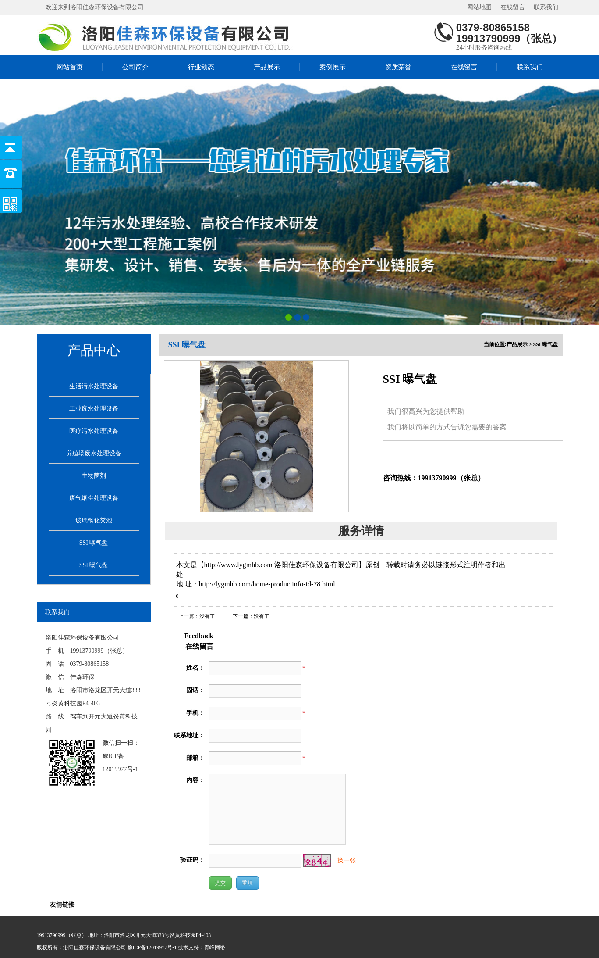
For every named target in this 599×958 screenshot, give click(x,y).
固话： (195, 690)
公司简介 (135, 67)
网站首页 (70, 67)
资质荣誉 (398, 67)
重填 (247, 883)
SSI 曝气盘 (93, 543)
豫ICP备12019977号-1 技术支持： (166, 947)
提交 (220, 883)
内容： (195, 780)
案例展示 (332, 67)
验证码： (192, 860)
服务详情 (361, 531)
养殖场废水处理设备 (93, 453)
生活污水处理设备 (93, 386)
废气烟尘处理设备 (93, 498)
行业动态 (201, 67)
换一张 (346, 860)
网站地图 (479, 7)
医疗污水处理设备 (93, 431)
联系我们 (546, 7)
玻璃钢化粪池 (93, 520)
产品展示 (267, 67)
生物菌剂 (94, 475)
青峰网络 (214, 947)
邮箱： (195, 757)
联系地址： (189, 735)
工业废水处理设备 (93, 408)
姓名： (195, 668)
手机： (195, 713)
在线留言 (512, 7)
